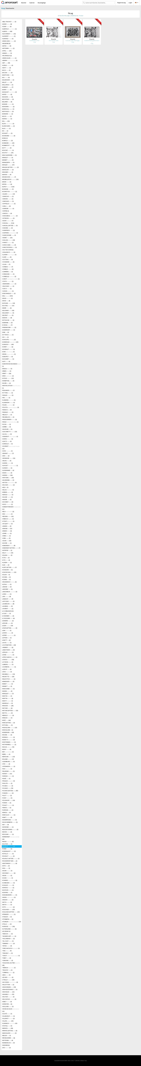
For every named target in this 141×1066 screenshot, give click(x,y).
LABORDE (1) (7, 589)
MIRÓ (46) (6, 720)
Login (130, 2)
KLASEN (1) (7, 562)
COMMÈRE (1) (7, 271)
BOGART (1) (7, 133)
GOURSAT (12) (11, 447)
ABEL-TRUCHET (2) (9, 21)
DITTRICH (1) (7, 334)
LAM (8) (6, 596)
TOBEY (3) (6, 958)
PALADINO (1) (8, 771)
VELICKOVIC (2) (9, 999)
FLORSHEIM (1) (8, 402)
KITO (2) (6, 560)
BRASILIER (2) (8, 169)
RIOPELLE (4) (8, 846)
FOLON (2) (8, 405)
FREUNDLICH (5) (8, 417)
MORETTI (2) (8, 739)
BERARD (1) (8, 104)
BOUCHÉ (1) (8, 150)
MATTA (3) (7, 713)
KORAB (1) (6, 579)
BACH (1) (6, 70)
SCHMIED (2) (9, 880)
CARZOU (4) (7, 213)
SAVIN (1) (7, 875)
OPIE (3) (6, 764)
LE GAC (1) (6, 613)
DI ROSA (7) (7, 325)
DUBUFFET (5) (7, 356)
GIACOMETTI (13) (9, 431)
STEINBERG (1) (7, 919)
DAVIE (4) (6, 300)
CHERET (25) (7, 237)
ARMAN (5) (9, 60)
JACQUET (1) (7, 523)
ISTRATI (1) (8, 521)
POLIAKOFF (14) (8, 800)
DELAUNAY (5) (8, 313)
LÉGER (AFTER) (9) (9, 628)
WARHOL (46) (7, 1028)
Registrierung (121, 2)
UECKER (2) (7, 977)
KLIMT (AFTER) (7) (9, 567)
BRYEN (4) (7, 184)
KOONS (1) (6, 577)
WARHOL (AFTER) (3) (9, 1030)
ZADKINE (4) (6, 1045)
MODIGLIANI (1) (7, 730)
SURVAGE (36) (8, 926)
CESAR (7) (7, 220)
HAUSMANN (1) (8, 480)
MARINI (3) (7, 691)
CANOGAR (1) (8, 201)
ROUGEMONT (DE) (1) (9, 861)
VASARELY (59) (8, 994)
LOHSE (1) (8, 654)
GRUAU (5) (6, 460)
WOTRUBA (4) (7, 1040)
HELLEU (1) (8, 490)
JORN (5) (6, 538)
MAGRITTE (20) (8, 676)
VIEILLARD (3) (7, 1006)
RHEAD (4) (8, 841)
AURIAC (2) (7, 65)
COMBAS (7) (7, 267)
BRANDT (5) (7, 160)
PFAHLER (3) (8, 781)
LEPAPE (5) (7, 633)
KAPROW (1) (7, 550)
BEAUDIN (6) (7, 97)
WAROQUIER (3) (9, 1033)
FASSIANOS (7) (8, 390)
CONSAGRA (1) (8, 274)
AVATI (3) (6, 67)
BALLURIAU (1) (7, 84)
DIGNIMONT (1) (8, 330)
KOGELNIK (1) (7, 570)
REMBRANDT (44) (10, 838)
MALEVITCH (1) (8, 679)
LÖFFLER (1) (8, 652)
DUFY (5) (6, 361)
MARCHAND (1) (8, 688)
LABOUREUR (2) (9, 591)
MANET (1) (7, 684)
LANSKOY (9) (7, 599)
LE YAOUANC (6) (8, 618)
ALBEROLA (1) (9, 29)
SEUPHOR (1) (7, 890)
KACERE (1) (7, 543)
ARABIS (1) (7, 53)
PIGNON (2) (7, 793)
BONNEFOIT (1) (8, 145)
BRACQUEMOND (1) (9, 155)
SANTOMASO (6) (9, 863)
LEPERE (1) (8, 635)
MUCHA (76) (8, 747)
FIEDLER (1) (7, 395)
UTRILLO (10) (8, 980)
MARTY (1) (7, 701)
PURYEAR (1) (7, 810)
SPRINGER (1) (8, 914)
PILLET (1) (7, 795)
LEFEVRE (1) (7, 623)
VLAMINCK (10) (9, 1023)
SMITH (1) (7, 904)
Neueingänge (42, 3)
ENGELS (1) (7, 368)
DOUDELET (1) (8, 349)
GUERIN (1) (7, 463)
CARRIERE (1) (8, 208)
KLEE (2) (5, 565)
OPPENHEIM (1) (8, 766)
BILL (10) (6, 121)
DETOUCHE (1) (8, 320)
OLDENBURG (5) (8, 761)
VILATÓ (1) (7, 1013)
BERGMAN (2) (8, 106)
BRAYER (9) (6, 174)
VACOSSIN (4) (10, 982)
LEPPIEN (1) (7, 637)
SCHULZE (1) (8, 885)
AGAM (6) (6, 26)
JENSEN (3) (7, 531)
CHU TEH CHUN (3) (7, 250)
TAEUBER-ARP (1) (9, 936)
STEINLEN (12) (11, 921)
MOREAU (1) (8, 737)
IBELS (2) (8, 511)
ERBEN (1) (6, 371)
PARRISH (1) (8, 776)
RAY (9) (5, 824)
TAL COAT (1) (8, 941)
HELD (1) (5, 487)
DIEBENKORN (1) (9, 327)
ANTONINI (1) (8, 48)
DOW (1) (8, 351)
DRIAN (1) (9, 354)
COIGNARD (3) (8, 262)
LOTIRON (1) (7, 662)
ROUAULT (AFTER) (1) (10, 858)
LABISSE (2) (7, 587)
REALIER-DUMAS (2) (10, 829)
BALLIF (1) (7, 82)
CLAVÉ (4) (6, 257)
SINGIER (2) (7, 900)
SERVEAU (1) (8, 887)
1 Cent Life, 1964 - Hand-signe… (72, 40)
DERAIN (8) (7, 317)
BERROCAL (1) (8, 109)
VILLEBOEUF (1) (8, 1016)
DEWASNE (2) (7, 322)
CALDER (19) (8, 194)
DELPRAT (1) (7, 315)
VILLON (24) (7, 1021)
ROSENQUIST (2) (9, 851)
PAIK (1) (7, 769)
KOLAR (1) (6, 574)
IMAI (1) (7, 514)
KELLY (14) (7, 553)
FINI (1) (6, 397)
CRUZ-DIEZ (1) (8, 286)
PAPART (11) (7, 773)
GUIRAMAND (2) (8, 470)
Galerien (32, 3)
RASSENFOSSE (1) (9, 820)
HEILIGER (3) (8, 485)
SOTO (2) (8, 907)
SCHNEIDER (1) (8, 883)
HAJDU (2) (7, 473)
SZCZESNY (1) (6, 931)
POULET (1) (8, 805)
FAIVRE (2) (6, 383)
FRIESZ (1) (10, 422)
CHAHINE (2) (7, 228)
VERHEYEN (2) (7, 1004)
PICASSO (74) (7, 788)
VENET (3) (7, 1001)
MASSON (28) (7, 705)
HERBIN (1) (7, 492)
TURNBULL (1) (8, 972)
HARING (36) (7, 475)
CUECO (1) (7, 288)
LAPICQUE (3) (8, 601)
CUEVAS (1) (8, 291)
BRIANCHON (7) (9, 177)
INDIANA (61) (8, 516)
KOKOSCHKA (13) (9, 572)
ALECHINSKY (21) (9, 34)
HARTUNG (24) (8, 477)
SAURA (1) (7, 870)
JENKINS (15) (7, 528)
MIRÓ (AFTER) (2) (8, 722)
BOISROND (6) (8, 135)
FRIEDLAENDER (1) (9, 419)
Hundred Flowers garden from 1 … (91, 41)
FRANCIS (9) (7, 410)
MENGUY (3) (8, 715)
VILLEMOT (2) (8, 1018)
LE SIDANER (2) (8, 616)
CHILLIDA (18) (8, 240)
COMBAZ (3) (7, 269)
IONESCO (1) (8, 519)
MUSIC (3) (6, 749)
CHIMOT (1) (8, 242)
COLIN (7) (6, 264)
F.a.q (86, 1060)
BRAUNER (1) (7, 172)
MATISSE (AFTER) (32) (10, 710)
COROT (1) (11, 279)
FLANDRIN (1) (8, 400)
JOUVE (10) (6, 540)
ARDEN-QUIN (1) (9, 58)
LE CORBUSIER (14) (7, 611)
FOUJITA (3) (10, 407)
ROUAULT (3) (8, 856)
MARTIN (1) (7, 696)
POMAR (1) (6, 803)
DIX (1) (5, 337)
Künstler (23, 3)
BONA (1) (5, 138)
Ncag (3, 8)
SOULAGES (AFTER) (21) (11, 912)
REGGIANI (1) (8, 834)
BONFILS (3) (7, 140)
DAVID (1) (7, 298)
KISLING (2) (7, 555)
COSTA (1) (7, 281)
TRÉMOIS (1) (9, 967)
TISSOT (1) (11, 955)
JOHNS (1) (7, 533)
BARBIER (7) (7, 87)
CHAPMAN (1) (10, 233)
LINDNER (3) (7, 647)
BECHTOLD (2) (8, 99)
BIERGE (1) (7, 118)
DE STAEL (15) (8, 305)
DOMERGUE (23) (10, 342)
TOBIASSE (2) (7, 960)
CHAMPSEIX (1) (8, 230)
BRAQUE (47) (8, 165)
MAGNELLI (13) (8, 674)
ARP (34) (6, 63)
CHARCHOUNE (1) (9, 235)
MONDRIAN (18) (8, 732)
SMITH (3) (7, 902)
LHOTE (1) (6, 642)
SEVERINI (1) (7, 892)
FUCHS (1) (6, 424)
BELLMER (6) (7, 101)
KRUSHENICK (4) (9, 582)
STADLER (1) (7, 917)
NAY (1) (8, 752)
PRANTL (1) (6, 807)
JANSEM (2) (6, 526)
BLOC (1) (6, 128)
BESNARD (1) (7, 114)
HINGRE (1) (6, 499)
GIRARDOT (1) (10, 436)
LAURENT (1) (7, 608)
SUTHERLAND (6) (9, 929)
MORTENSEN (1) (9, 742)
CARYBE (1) (5, 211)
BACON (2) (7, 72)
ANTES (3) (6, 46)
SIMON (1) (9, 897)
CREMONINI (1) (9, 284)
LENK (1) (6, 630)
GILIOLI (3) (7, 434)
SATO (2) (6, 866)
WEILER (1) (6, 1035)
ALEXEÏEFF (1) (8, 36)
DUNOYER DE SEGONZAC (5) (11, 365)
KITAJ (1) (6, 557)
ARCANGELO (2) (7, 55)
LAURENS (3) (7, 606)
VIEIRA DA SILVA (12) (10, 1010)
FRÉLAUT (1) (7, 414)
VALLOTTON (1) (8, 984)
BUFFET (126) (8, 186)
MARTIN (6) (7, 698)
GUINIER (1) (7, 468)
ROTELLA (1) (8, 853)
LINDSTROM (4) (8, 650)
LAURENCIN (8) (8, 604)
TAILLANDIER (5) (8, 938)
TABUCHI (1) (7, 933)
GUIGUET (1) (10, 465)
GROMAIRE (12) (8, 458)
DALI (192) (7, 296)
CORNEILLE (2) (9, 276)
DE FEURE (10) (8, 303)
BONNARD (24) (8, 143)
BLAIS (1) (8, 123)
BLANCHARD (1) (8, 126)
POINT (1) (7, 798)
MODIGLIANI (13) (9, 727)
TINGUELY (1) (7, 953)
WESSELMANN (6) (8, 1038)
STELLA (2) (7, 924)
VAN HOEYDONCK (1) (9, 989)
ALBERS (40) (7, 31)
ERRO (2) (8, 376)
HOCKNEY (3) (7, 502)
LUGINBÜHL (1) (9, 667)
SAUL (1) (6, 868)
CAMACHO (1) (8, 196)
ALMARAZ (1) (7, 38)
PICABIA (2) (7, 786)
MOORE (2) (7, 735)
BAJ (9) (6, 77)
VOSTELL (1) (7, 1026)
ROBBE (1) (7, 849)
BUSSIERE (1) (8, 189)
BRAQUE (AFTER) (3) (10, 167)
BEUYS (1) (7, 116)
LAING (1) (6, 594)
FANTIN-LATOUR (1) (11, 387)
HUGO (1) (7, 504)
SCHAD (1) (7, 878)
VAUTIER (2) (8, 997)
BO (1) (5, 131)
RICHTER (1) (7, 844)
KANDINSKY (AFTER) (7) (11, 548)
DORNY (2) (7, 347)
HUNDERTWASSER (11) (11, 508)
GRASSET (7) (8, 453)
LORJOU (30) (8, 659)
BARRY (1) (7, 89)
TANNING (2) (8, 943)
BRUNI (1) (6, 182)
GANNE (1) (6, 427)
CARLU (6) (6, 206)
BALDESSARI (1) (8, 80)
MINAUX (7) (7, 718)
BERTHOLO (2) (8, 111)
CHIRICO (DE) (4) (9, 245)
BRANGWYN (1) (8, 162)
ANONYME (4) (6, 43)
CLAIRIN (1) (9, 254)
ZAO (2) (6, 1047)
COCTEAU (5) (7, 259)
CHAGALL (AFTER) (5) (10, 225)
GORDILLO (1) (7, 444)
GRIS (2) (5, 456)
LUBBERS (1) (7, 664)
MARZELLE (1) (7, 703)
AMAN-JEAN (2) (9, 41)
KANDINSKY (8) (8, 545)
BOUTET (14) (7, 152)
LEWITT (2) (6, 640)
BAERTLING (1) (7, 75)
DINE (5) (5, 332)
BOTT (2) (6, 148)
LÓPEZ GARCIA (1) (9, 657)
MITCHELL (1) (7, 725)
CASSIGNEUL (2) (10, 216)
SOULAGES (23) (8, 909)
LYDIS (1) (7, 671)
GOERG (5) (7, 439)
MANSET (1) (7, 686)
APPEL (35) (6, 51)
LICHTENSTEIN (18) (9, 645)
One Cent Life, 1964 (53, 40)
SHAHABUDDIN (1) (9, 895)
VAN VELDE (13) (8, 992)
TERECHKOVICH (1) (11, 948)
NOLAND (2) (8, 759)
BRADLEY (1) (7, 157)
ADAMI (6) (7, 24)
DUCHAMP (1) (8, 359)
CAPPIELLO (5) (8, 203)
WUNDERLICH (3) (8, 1043)
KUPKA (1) (6, 584)
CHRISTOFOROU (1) (9, 247)
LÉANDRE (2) (8, 620)
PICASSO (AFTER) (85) (10, 790)
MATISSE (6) (7, 708)
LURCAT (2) (6, 669)
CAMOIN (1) (7, 199)
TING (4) (7, 950)
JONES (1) (6, 536)
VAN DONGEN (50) (9, 987)
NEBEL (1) (6, 754)
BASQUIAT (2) (9, 92)
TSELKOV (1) (7, 970)
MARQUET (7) (8, 693)
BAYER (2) (7, 94)
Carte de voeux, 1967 (34, 40)
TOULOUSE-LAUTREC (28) (11, 964)
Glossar (82, 1060)
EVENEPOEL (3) (8, 380)
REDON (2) (7, 832)
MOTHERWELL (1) (9, 744)
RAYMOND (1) (7, 827)
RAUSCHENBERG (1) (10, 822)
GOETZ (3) (7, 441)
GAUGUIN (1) (7, 429)
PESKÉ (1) (6, 778)
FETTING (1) (7, 393)
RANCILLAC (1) (8, 815)
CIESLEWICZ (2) (8, 252)
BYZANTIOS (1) (9, 191)
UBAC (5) (6, 975)
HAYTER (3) (9, 482)
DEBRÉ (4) (7, 308)
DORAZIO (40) (8, 344)
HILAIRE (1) (7, 497)
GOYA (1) (7, 451)
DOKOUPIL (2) (9, 339)
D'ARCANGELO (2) (8, 293)
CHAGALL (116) (8, 223)
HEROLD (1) (7, 494)
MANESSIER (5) (8, 681)
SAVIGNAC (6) (8, 873)
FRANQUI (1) (7, 412)
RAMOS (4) (6, 812)
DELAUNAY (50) (8, 310)
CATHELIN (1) (8, 218)
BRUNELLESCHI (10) (10, 179)
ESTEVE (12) (8, 378)
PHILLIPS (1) (7, 783)
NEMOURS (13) (8, 756)
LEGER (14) (7, 625)
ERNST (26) (6, 373)
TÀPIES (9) (7, 946)
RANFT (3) (7, 817)
